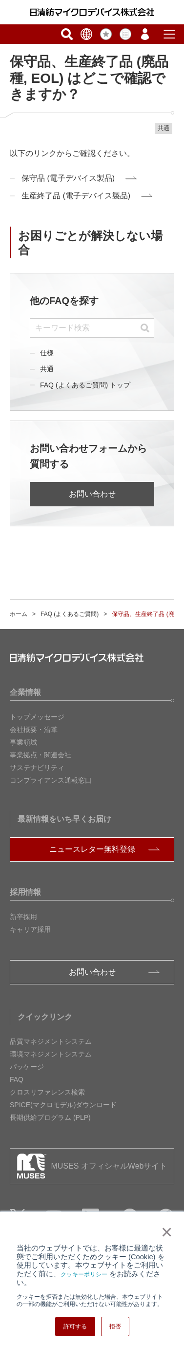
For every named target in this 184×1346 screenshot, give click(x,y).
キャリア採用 (30, 929)
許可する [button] (75, 1326)
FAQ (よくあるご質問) (70, 614)
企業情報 (25, 692)
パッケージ (27, 1067)
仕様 (47, 353)
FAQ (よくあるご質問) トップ (85, 385)
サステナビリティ (37, 767)
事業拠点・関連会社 (40, 755)
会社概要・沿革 (34, 729)
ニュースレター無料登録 (92, 849)
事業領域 (23, 742)
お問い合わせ (92, 494)
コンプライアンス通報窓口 (51, 780)
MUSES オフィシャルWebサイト (109, 1166)
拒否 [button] (115, 1326)
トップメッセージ (37, 717)
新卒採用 (23, 917)
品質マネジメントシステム (51, 1041)
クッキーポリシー (84, 1274)
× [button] (164, 1232)
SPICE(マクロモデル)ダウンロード (63, 1105)
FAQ (16, 1079)
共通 (47, 369)
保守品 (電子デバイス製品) (68, 178)
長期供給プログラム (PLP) (50, 1117)
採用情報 (25, 892)
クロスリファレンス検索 (47, 1092)
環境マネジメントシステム (51, 1054)
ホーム (18, 614)
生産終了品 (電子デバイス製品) (75, 196)
